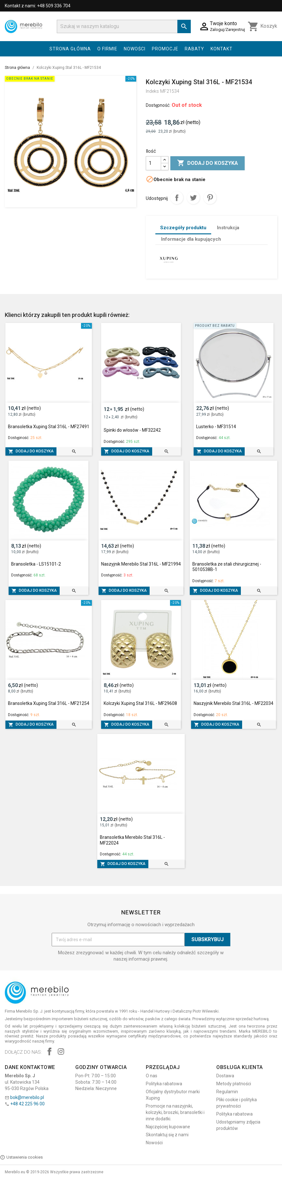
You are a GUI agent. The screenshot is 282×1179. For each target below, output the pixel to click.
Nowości (134, 48)
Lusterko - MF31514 (216, 426)
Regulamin (227, 1091)
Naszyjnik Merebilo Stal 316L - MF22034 (233, 703)
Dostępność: (158, 105)
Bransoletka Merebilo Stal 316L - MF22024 (132, 840)
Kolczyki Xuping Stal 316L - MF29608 (140, 703)
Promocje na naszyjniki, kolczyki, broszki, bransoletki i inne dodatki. (175, 1112)
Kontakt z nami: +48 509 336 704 (37, 5)
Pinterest (210, 197)
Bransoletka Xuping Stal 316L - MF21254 (48, 703)
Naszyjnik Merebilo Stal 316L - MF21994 (141, 564)
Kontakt (222, 48)
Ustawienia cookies (21, 1157)
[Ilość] (153, 163)
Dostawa (225, 1075)
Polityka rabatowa (164, 1083)
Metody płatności (233, 1083)
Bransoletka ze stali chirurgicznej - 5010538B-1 (226, 566)
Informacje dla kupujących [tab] (191, 239)
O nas (151, 1075)
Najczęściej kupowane (168, 1126)
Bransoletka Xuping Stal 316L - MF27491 (48, 426)
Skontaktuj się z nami (167, 1134)
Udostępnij (176, 197)
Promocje (165, 48)
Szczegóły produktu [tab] (183, 228)
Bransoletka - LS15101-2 (36, 564)
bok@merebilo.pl (27, 1097)
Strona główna (70, 48)
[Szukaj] (124, 26)
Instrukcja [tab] (228, 228)
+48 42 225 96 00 (27, 1103)
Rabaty (194, 48)
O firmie (107, 48)
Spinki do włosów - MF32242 (132, 430)
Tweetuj (193, 197)
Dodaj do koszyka (207, 163)
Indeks (152, 91)
